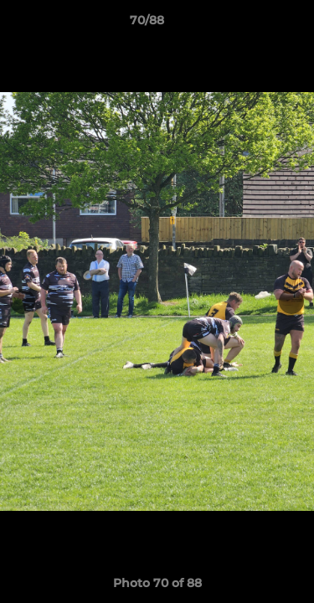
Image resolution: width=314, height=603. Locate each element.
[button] (254, 24)
